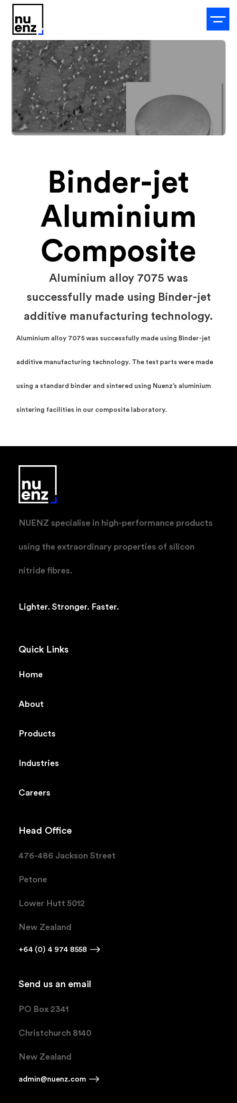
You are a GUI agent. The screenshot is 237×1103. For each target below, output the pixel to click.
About (31, 704)
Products (37, 733)
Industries (39, 763)
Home (31, 674)
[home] (25, 19)
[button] (218, 19)
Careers (34, 792)
